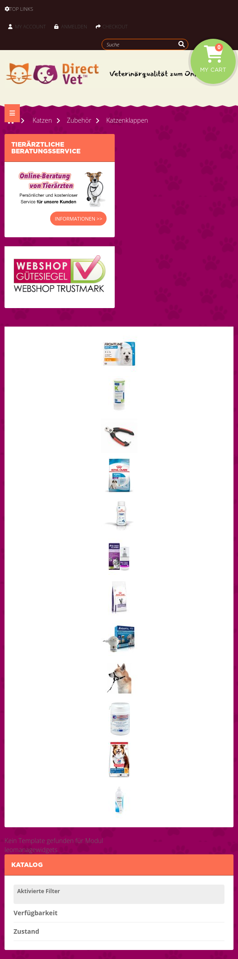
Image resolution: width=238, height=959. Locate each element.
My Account (27, 26)
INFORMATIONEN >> (78, 218)
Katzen (42, 120)
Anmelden (70, 26)
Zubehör (79, 120)
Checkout (112, 26)
